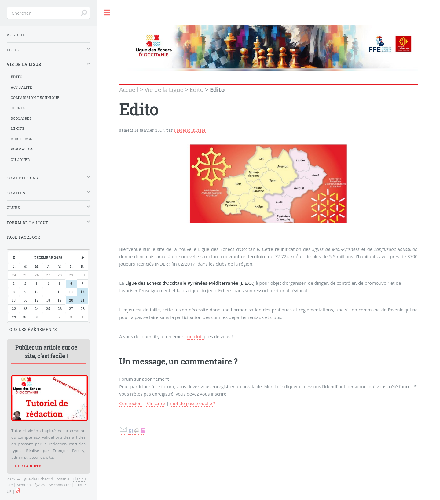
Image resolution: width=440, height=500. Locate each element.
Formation (22, 149)
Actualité (21, 87)
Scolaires (21, 118)
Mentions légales (30, 484)
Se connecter (60, 484)
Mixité (18, 128)
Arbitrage (21, 139)
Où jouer (20, 160)
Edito (197, 90)
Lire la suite (28, 466)
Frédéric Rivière (190, 130)
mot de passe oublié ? (192, 403)
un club (195, 336)
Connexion (130, 403)
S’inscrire (155, 403)
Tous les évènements (32, 329)
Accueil (128, 90)
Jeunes (18, 108)
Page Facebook (24, 237)
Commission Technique (35, 98)
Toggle (107, 12)
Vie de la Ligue (164, 90)
